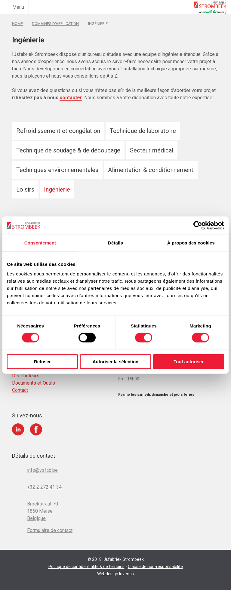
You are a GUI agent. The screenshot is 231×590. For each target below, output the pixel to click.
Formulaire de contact (49, 530)
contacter (71, 97)
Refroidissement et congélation (58, 130)
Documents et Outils (33, 383)
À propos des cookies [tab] (191, 242)
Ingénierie (57, 189)
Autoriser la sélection (116, 361)
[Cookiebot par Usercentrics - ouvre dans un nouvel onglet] (197, 225)
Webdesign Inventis (115, 573)
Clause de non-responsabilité (155, 566)
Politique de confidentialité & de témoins (86, 566)
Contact (20, 390)
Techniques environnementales (57, 170)
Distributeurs (25, 376)
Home (17, 23)
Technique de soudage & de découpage (68, 150)
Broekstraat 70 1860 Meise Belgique (42, 511)
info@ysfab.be (42, 470)
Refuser (42, 361)
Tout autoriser (189, 361)
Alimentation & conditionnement (150, 170)
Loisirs (25, 189)
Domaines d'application (55, 23)
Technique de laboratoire (143, 130)
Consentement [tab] (40, 242)
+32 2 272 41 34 (44, 487)
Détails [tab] (115, 242)
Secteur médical (151, 150)
